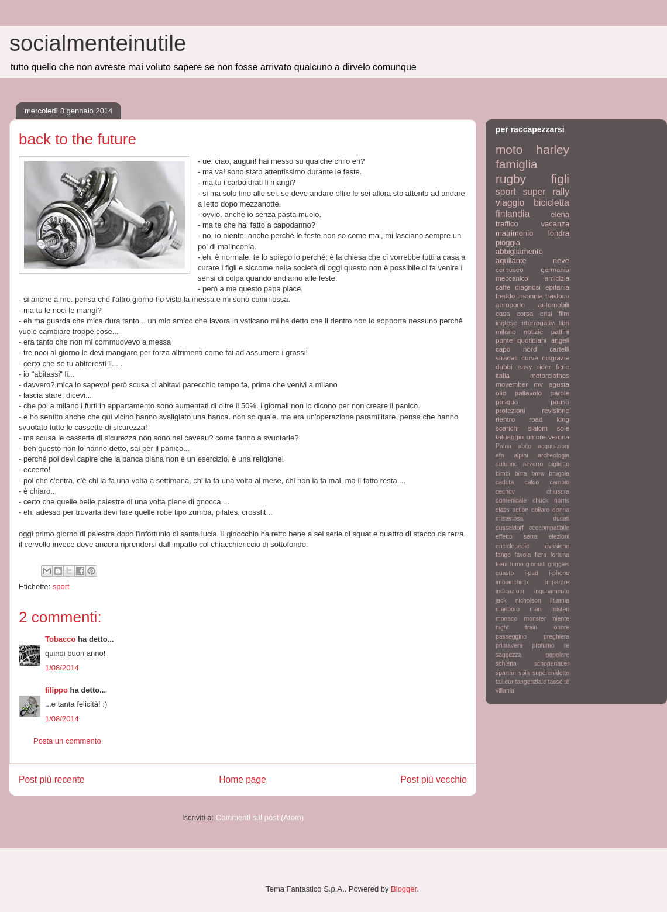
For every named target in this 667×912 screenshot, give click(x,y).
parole (560, 393)
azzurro (533, 464)
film (564, 313)
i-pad (531, 573)
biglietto (558, 464)
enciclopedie (513, 546)
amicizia (557, 278)
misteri (560, 609)
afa (500, 455)
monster (535, 618)
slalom (538, 428)
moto (509, 149)
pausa (560, 401)
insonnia (530, 296)
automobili (553, 304)
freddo (505, 296)
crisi (546, 313)
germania (555, 269)
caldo (531, 482)
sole (563, 428)
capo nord (516, 349)
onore (561, 627)
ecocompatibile (549, 528)
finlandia (513, 214)
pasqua (507, 401)
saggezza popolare (532, 655)
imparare (557, 582)
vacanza (555, 223)
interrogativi (537, 322)
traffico (507, 223)
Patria (503, 446)
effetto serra (517, 537)
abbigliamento (519, 251)
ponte (504, 340)
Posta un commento (67, 741)
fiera (540, 555)
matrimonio (514, 233)
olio (501, 393)
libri (564, 322)
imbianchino (512, 582)
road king (549, 419)
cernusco (509, 269)
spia (524, 673)
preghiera (556, 637)
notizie (534, 331)
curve (529, 358)
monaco (506, 618)
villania (505, 690)
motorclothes (549, 375)
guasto (505, 573)
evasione (557, 546)
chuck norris (550, 500)
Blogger (404, 889)
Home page (242, 779)
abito (524, 446)
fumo (516, 564)
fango (503, 555)
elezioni (559, 537)
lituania (559, 600)
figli (560, 178)
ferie (562, 366)
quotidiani (531, 340)
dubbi (504, 366)
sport (61, 586)
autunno (507, 464)
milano (505, 331)
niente (561, 618)
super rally (546, 192)
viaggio (510, 203)
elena (560, 214)
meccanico (512, 278)
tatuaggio (510, 436)
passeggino (511, 637)
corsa (525, 313)
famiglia (517, 164)
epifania (557, 287)
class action (512, 510)
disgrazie (555, 358)
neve (561, 260)
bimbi (503, 473)
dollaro (540, 510)
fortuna (560, 555)
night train (516, 627)
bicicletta (551, 203)
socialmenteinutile (97, 43)
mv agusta (551, 384)
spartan (506, 673)
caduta (505, 482)
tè (566, 682)
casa (503, 313)
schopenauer (551, 663)
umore (536, 436)
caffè (503, 287)
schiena (506, 663)
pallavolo (528, 393)
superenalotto (550, 673)
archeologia (553, 455)
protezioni (510, 410)
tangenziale (530, 682)
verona (558, 436)
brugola (559, 473)
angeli (560, 340)
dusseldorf (510, 528)
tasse (555, 682)
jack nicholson (518, 600)
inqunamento (551, 591)
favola (523, 555)
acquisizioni (553, 446)
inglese (506, 322)
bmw (537, 473)
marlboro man (518, 609)
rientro (505, 419)
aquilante (511, 260)
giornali (536, 564)
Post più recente (52, 779)
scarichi (507, 428)
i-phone (559, 573)
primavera (509, 645)
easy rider (534, 366)
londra (558, 233)
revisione (555, 410)
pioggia (508, 242)
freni (501, 564)
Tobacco (60, 639)
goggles (558, 564)
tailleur (505, 682)
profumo (543, 645)
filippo (56, 690)
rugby (511, 178)
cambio (560, 482)
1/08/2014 (62, 667)
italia (503, 375)
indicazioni (510, 591)
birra (521, 473)
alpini (521, 455)
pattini (560, 331)
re (566, 645)
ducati (561, 518)
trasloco (557, 296)
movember (512, 384)
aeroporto (510, 304)
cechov (505, 491)
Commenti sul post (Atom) (260, 817)
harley (552, 149)
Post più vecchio (433, 779)
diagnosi (528, 287)
